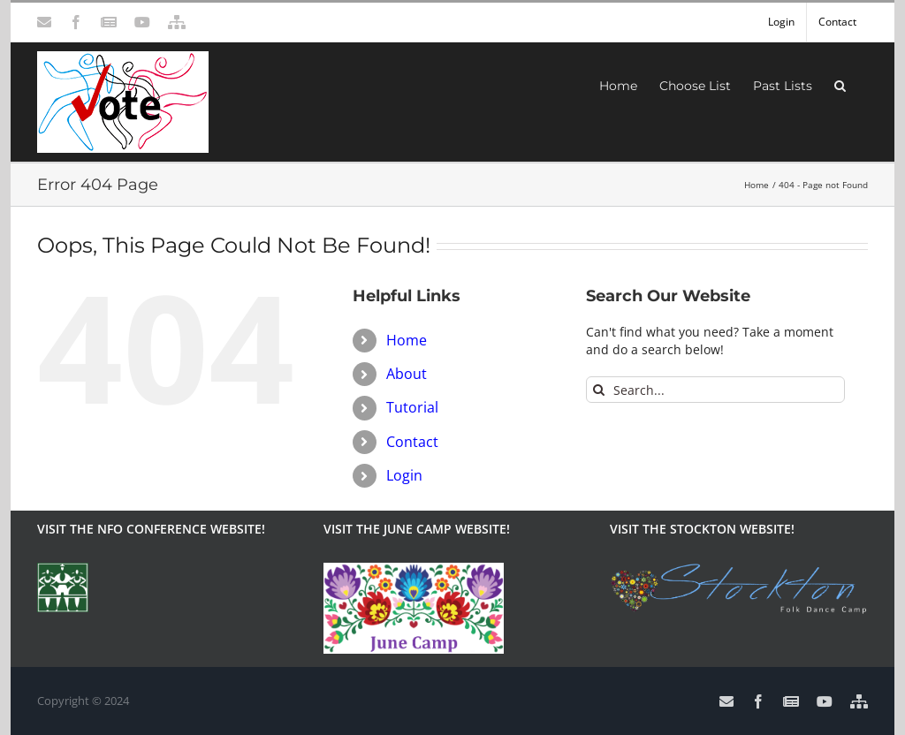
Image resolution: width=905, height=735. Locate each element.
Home (406, 340)
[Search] (599, 389)
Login (404, 475)
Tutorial (412, 407)
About (406, 373)
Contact (412, 441)
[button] (840, 83)
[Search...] (715, 389)
